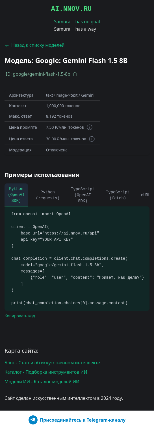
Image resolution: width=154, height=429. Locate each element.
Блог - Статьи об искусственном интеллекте (52, 363)
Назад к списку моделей (35, 45)
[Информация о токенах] (89, 127)
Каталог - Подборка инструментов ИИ (46, 372)
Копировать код (20, 315)
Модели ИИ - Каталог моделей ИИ (42, 382)
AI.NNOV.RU (71, 9)
